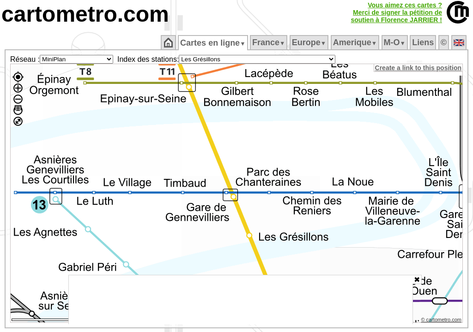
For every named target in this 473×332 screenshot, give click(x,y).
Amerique (355, 42)
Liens (424, 42)
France (269, 42)
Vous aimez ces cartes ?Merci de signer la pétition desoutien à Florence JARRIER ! (396, 12)
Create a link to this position (419, 67)
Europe (309, 42)
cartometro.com (85, 14)
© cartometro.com (442, 321)
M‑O (395, 42)
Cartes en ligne (213, 42)
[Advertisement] (241, 299)
